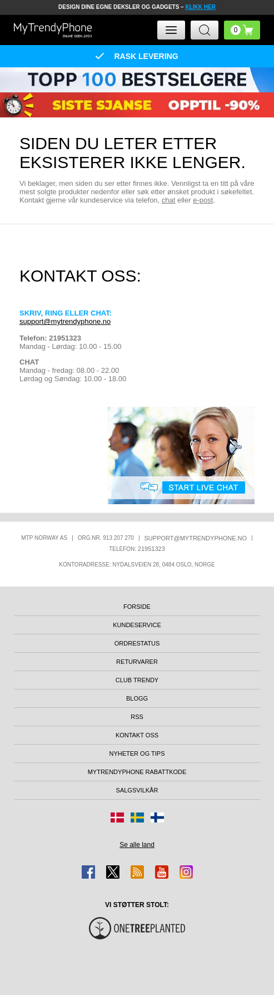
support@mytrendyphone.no (65, 321)
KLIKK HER (200, 7)
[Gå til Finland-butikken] (157, 817)
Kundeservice (137, 625)
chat (169, 200)
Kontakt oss (137, 735)
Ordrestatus (137, 643)
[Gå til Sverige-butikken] (137, 817)
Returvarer (137, 661)
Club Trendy (137, 680)
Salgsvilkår (137, 790)
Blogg (137, 698)
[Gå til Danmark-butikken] (117, 817)
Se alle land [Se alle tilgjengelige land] (137, 845)
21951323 (151, 548)
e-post (203, 200)
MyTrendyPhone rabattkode (137, 772)
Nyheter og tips (137, 753)
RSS (137, 716)
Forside (137, 606)
